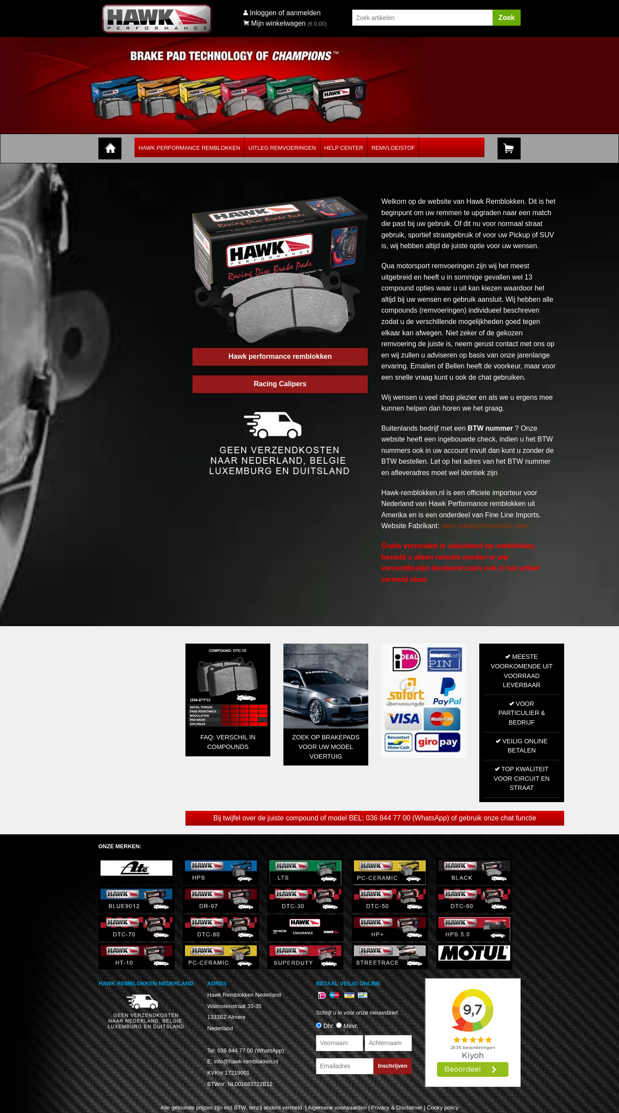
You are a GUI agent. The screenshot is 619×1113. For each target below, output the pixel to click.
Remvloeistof (393, 148)
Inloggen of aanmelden (285, 13)
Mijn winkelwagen (274, 23)
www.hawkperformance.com (484, 526)
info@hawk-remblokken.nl (246, 1061)
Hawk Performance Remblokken (189, 148)
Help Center (343, 148)
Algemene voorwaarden (337, 1107)
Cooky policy (443, 1107)
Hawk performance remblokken (280, 356)
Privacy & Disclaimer (396, 1107)
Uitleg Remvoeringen (282, 148)
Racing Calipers (280, 384)
